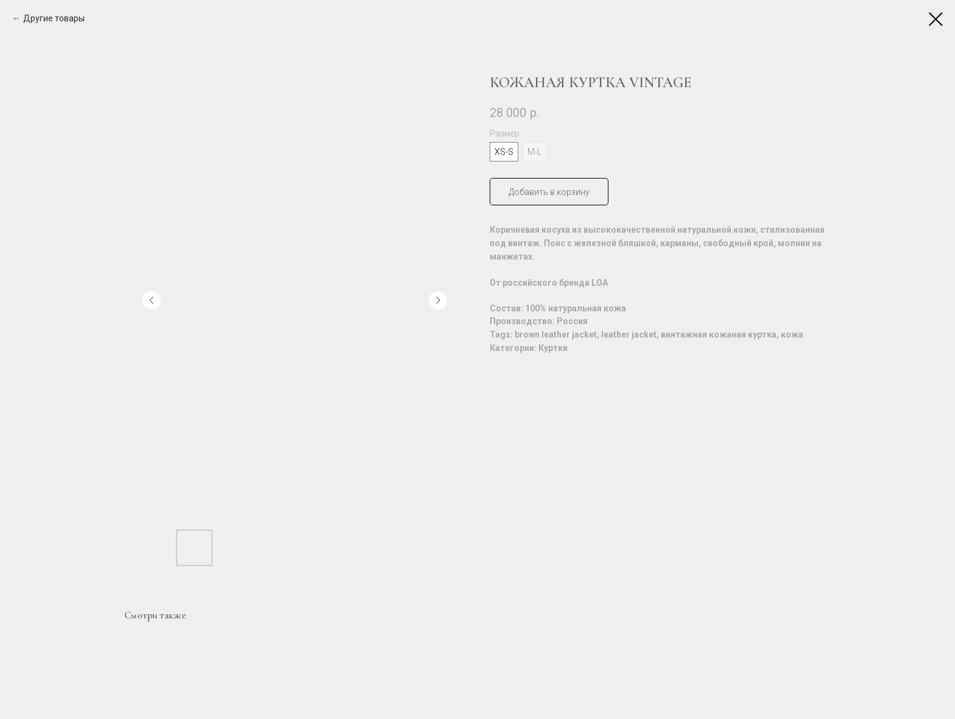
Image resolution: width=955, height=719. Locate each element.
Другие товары (54, 18)
